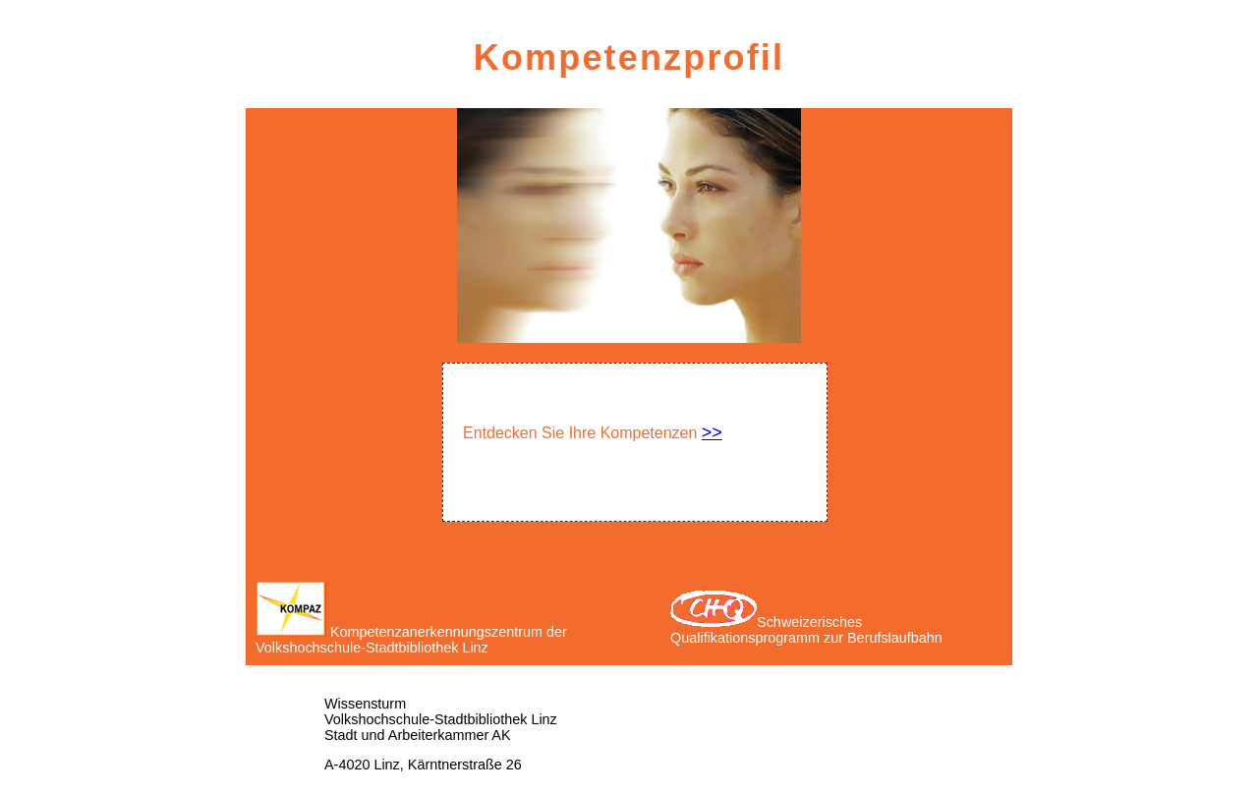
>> (712, 432)
